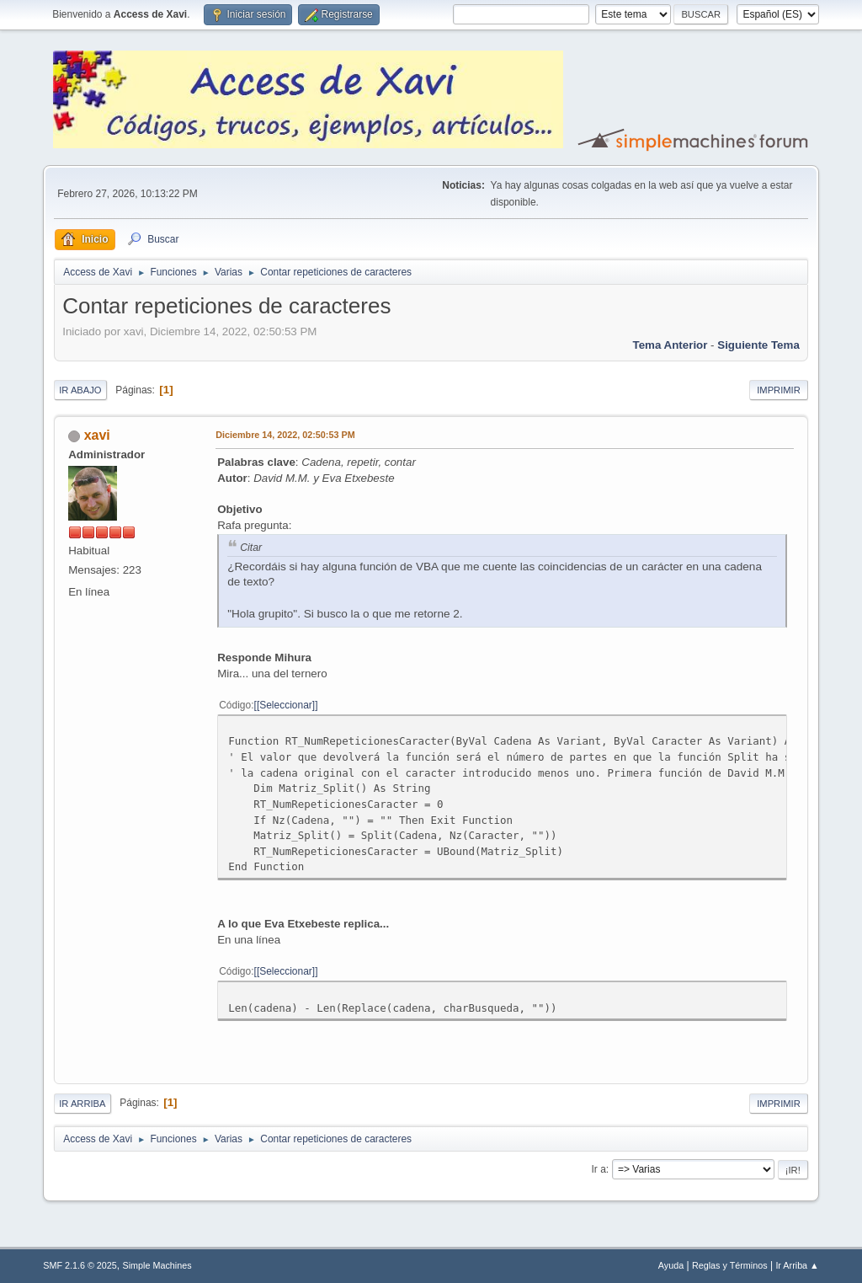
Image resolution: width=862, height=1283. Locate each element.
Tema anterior (670, 345)
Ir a (599, 1169)
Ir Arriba (82, 1104)
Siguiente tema (758, 345)
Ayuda (671, 1265)
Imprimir (779, 390)
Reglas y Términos (730, 1265)
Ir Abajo (80, 390)
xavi (97, 435)
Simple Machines (157, 1265)
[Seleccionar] (286, 705)
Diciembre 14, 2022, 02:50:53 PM (285, 435)
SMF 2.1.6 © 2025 (80, 1265)
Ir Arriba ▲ (796, 1265)
